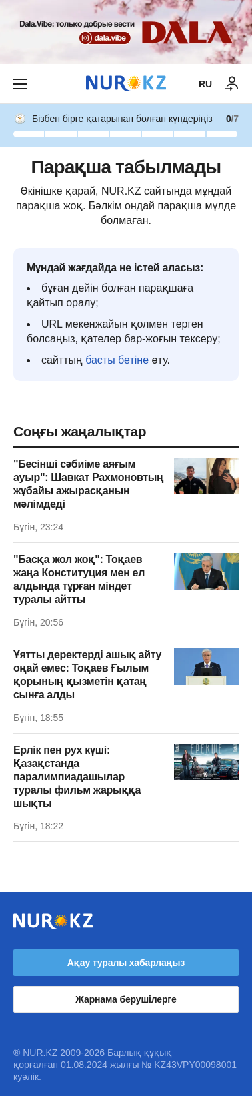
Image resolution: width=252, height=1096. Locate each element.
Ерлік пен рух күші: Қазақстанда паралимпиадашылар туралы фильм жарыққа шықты (77, 776)
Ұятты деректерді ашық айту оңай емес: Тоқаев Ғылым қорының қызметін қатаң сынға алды (87, 674)
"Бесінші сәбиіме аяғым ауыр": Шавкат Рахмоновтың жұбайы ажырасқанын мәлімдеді (88, 484)
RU (205, 84)
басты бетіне (117, 360)
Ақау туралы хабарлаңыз (126, 962)
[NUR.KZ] (126, 83)
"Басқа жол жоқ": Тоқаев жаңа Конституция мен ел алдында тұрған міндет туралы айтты (79, 579)
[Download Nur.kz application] (126, 32)
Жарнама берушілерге (125, 999)
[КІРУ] (232, 84)
